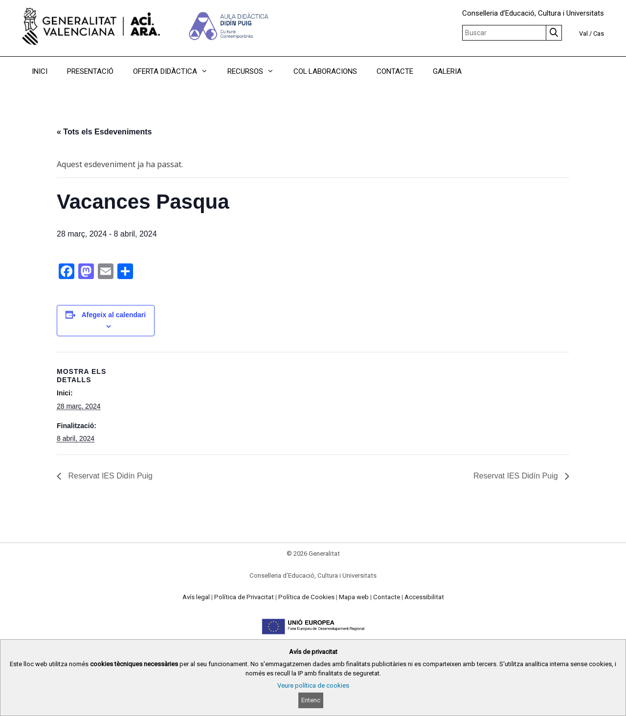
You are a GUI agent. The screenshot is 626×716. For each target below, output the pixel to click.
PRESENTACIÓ (90, 71)
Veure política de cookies (313, 685)
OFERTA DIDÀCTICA (175, 71)
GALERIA (447, 71)
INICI (39, 71)
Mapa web (354, 597)
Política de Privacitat (244, 597)
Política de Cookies (306, 597)
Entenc (310, 700)
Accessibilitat (424, 597)
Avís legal (196, 597)
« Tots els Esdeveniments (104, 132)
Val (583, 33)
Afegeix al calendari (114, 315)
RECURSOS (255, 71)
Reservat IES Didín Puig (109, 476)
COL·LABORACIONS (325, 71)
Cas (598, 33)
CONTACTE (395, 71)
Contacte (386, 597)
